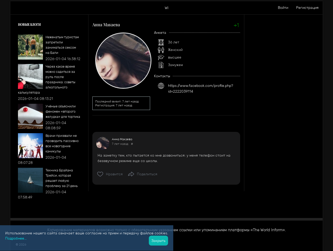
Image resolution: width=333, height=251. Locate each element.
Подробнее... (16, 238)
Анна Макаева (122, 139)
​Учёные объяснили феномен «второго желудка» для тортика (63, 111)
